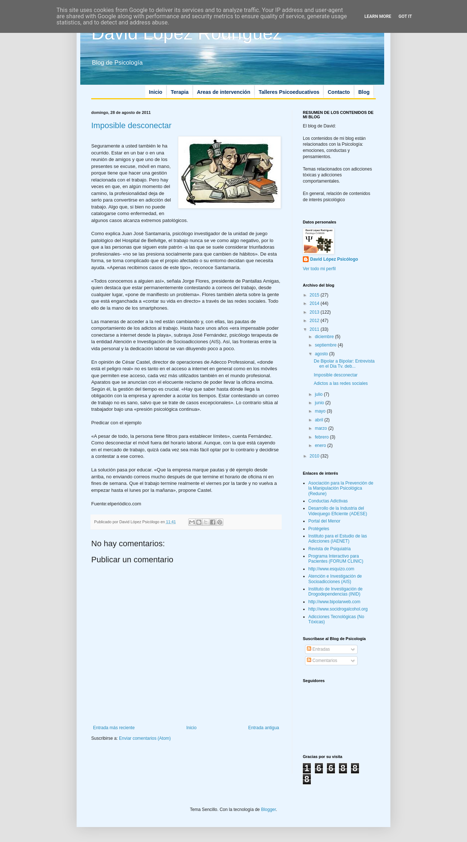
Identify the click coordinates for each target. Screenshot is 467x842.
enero (321, 445)
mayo (321, 411)
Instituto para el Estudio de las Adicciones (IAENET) (337, 538)
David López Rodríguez (186, 33)
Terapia (180, 92)
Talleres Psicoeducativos (289, 92)
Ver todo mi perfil (319, 268)
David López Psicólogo (334, 259)
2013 (315, 312)
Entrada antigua (263, 727)
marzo (321, 428)
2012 (315, 320)
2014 (315, 303)
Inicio (155, 92)
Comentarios (322, 660)
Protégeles (318, 528)
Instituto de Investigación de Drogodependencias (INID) (335, 591)
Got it (405, 16)
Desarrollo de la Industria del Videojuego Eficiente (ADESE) (337, 511)
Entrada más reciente (114, 727)
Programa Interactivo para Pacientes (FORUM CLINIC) (335, 559)
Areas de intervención (223, 92)
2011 (315, 329)
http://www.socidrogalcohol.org (338, 609)
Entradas (318, 649)
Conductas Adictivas (328, 501)
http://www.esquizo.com (331, 568)
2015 (315, 295)
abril (319, 419)
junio (320, 402)
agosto (322, 353)
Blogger (268, 809)
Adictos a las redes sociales (341, 383)
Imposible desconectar (131, 125)
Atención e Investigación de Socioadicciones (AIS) (335, 579)
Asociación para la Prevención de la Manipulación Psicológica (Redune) (340, 488)
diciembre (325, 336)
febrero (322, 437)
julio (319, 394)
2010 (315, 456)
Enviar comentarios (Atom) (145, 738)
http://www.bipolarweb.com (334, 601)
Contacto (339, 92)
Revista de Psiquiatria (329, 548)
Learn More (377, 16)
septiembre (326, 345)
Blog (364, 92)
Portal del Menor (324, 521)
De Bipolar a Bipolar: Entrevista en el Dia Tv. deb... (344, 364)
